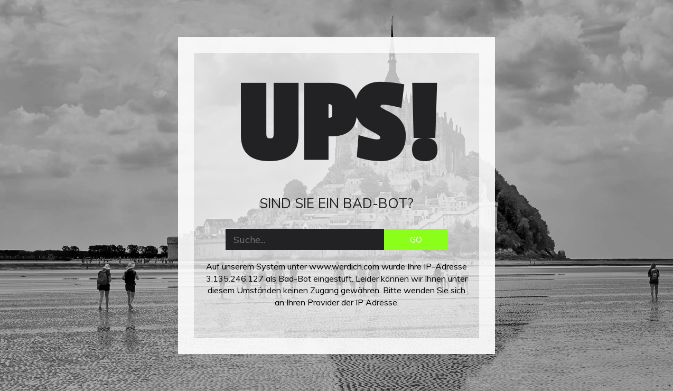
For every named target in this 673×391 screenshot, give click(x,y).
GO (416, 239)
